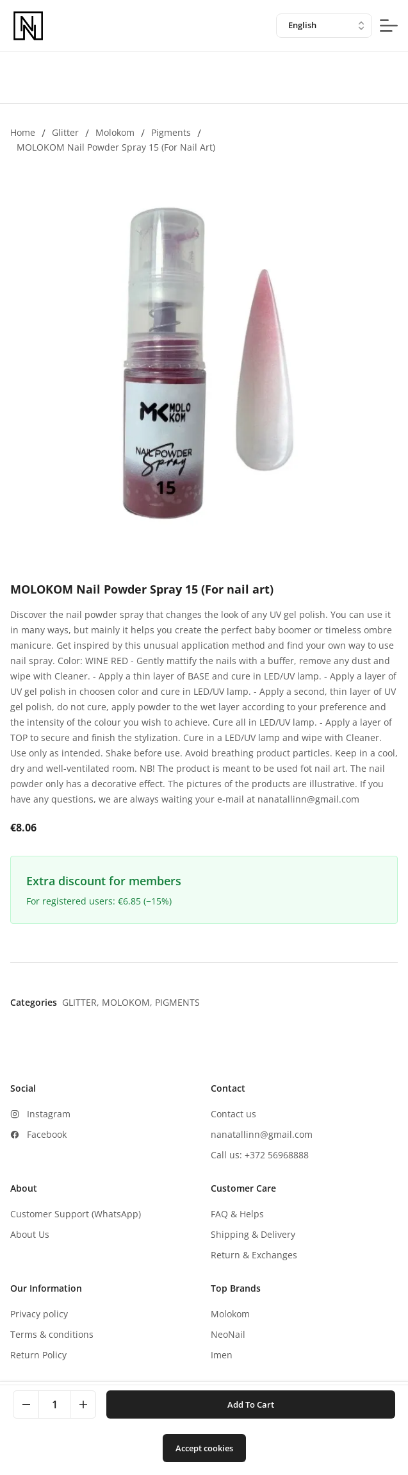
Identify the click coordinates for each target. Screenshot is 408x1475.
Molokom (115, 132)
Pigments (171, 132)
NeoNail (228, 1334)
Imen (222, 1355)
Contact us (233, 1114)
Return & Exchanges (254, 1255)
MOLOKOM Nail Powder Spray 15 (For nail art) (116, 147)
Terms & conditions (52, 1334)
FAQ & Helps (237, 1214)
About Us (29, 1234)
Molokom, (128, 1002)
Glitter (65, 132)
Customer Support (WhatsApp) (75, 1214)
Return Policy (38, 1355)
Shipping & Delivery (253, 1234)
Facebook (47, 1134)
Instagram (48, 1114)
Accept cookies (204, 1448)
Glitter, (82, 1002)
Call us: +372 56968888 (260, 1155)
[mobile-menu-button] (389, 26)
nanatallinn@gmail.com (262, 1134)
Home (22, 132)
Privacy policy (39, 1314)
